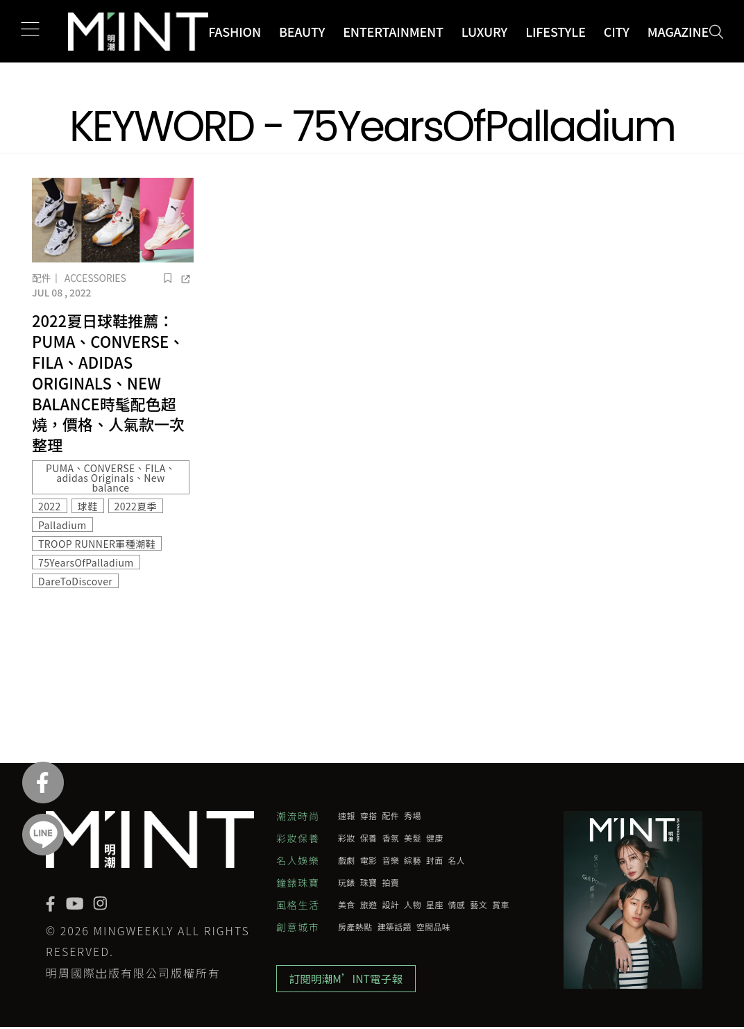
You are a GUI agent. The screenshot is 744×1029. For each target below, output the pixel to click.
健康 (434, 838)
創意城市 (297, 927)
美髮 (412, 838)
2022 (49, 506)
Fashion (234, 31)
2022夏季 (136, 506)
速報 (346, 816)
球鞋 (88, 506)
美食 (346, 905)
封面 (434, 860)
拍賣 (390, 882)
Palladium (62, 525)
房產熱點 (355, 927)
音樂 (390, 860)
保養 (369, 838)
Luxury (484, 31)
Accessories (95, 278)
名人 (457, 860)
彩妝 (346, 838)
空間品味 (433, 927)
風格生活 (297, 905)
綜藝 (412, 860)
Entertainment (393, 31)
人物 (412, 905)
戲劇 (346, 860)
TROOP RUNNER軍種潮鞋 (96, 544)
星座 (434, 905)
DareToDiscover (75, 581)
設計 (390, 905)
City (616, 31)
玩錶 (346, 882)
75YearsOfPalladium (86, 562)
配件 (41, 278)
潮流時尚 (297, 816)
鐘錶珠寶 (297, 882)
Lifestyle (555, 31)
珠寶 (369, 882)
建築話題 (394, 927)
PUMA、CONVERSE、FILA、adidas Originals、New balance (111, 477)
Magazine (678, 31)
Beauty (302, 31)
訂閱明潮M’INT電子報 (348, 979)
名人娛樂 (297, 860)
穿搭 (369, 816)
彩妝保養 (297, 838)
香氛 (390, 838)
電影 (369, 860)
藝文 (478, 905)
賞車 (500, 905)
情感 (457, 905)
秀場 (412, 816)
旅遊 (369, 905)
